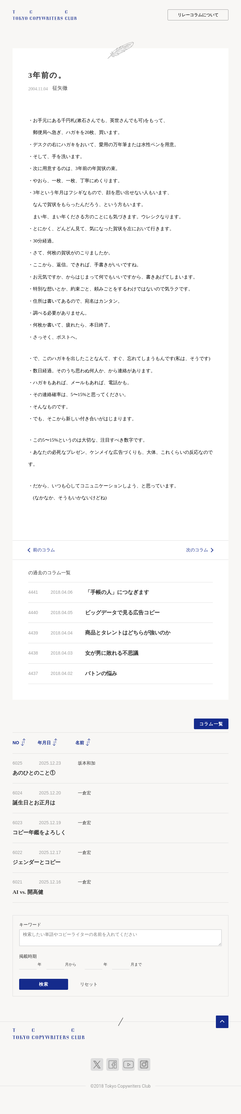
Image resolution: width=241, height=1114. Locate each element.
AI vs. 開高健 (28, 892)
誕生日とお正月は (34, 803)
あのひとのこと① (34, 773)
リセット (89, 983)
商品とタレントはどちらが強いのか (127, 633)
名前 (83, 742)
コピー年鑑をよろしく (39, 833)
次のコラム (197, 549)
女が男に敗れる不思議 (111, 653)
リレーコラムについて (198, 15)
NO (19, 742)
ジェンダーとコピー (37, 862)
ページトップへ (222, 1021)
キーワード (30, 924)
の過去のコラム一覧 (49, 572)
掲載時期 (28, 955)
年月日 (48, 742)
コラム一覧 (211, 723)
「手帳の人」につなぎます (117, 592)
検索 (44, 983)
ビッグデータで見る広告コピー (122, 612)
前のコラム (44, 549)
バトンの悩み (101, 673)
